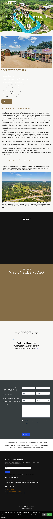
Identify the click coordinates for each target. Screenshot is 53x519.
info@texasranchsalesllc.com (12, 398)
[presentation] (32, 428)
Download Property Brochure (11, 160)
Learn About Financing (28, 160)
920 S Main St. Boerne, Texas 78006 (12, 403)
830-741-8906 (8, 394)
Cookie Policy (44, 515)
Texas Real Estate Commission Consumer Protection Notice (20, 480)
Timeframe (38, 398)
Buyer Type (24, 398)
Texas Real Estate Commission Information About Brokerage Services (22, 482)
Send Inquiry (6, 101)
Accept (49, 514)
